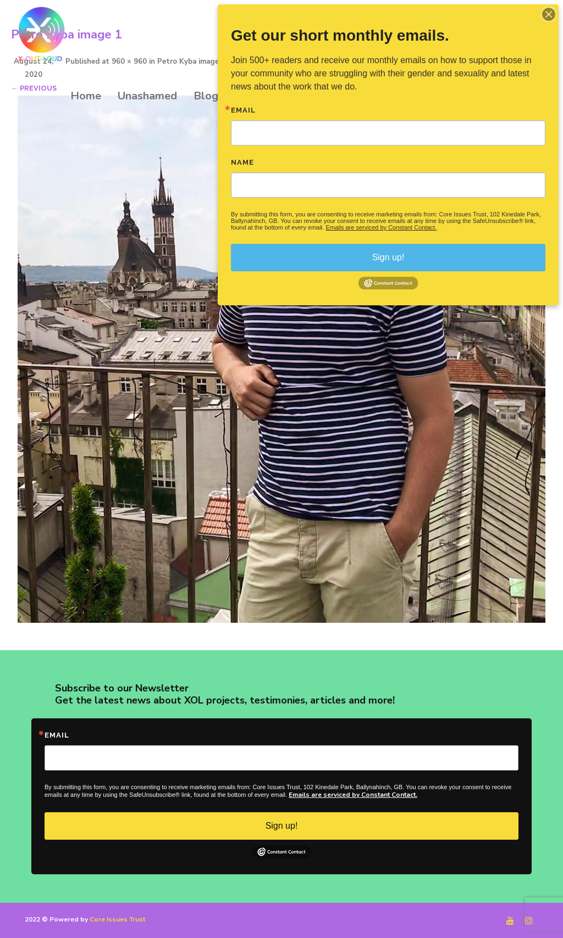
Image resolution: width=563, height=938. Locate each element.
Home (85, 95)
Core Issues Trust (117, 919)
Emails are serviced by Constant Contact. (353, 794)
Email (57, 735)
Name (242, 162)
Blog (206, 95)
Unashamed (147, 95)
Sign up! (282, 825)
